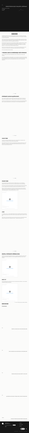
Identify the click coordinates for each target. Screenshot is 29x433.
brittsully (15, 93)
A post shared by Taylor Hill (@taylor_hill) (10, 208)
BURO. (4, 9)
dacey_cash (15, 135)
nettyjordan (26, 302)
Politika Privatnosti (16, 431)
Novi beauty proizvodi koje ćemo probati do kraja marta (19, 418)
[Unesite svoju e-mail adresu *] (8, 425)
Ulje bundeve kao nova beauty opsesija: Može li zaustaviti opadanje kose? (16, 396)
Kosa (2, 350)
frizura (4, 35)
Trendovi (3, 417)
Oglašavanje (21, 424)
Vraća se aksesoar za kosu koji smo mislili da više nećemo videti (18, 351)
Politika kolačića (21, 431)
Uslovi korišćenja (25, 431)
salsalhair (24, 302)
